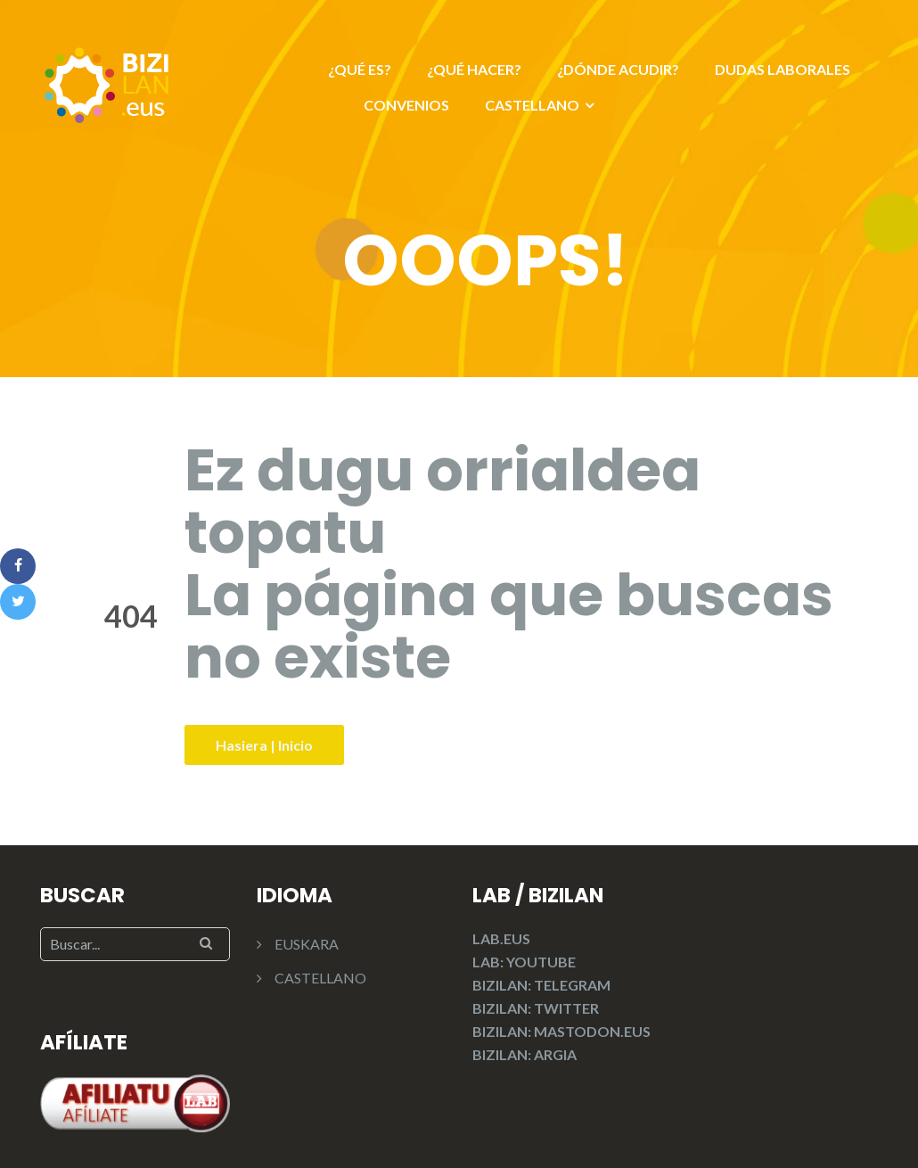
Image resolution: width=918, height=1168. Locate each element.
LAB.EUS (501, 938)
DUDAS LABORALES (782, 69)
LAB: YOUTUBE (524, 961)
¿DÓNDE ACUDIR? (618, 69)
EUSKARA (307, 943)
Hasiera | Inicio (264, 744)
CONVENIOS (406, 104)
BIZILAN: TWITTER (535, 1007)
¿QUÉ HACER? (474, 69)
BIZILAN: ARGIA (524, 1054)
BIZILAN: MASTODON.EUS (561, 1031)
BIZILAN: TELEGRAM (541, 984)
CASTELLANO (532, 104)
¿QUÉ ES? (359, 69)
